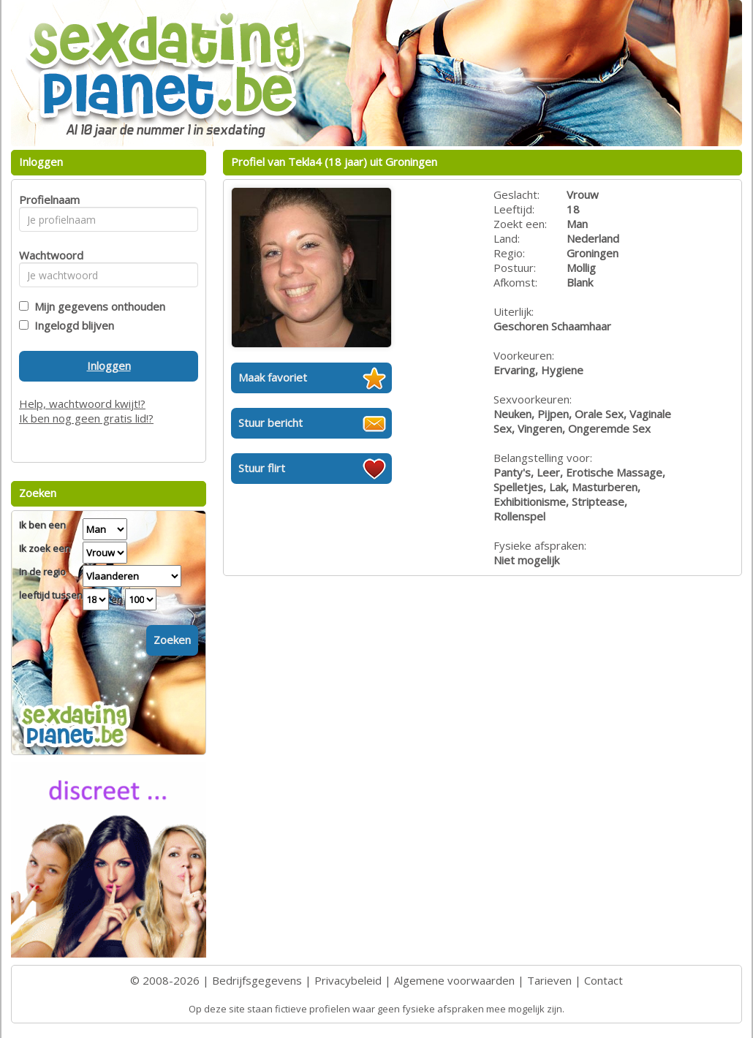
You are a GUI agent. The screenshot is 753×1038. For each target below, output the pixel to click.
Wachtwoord (47, 255)
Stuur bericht (270, 422)
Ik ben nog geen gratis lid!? (86, 418)
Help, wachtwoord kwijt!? (82, 403)
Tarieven (549, 980)
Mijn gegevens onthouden (97, 306)
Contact (603, 980)
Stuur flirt (261, 468)
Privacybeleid (348, 980)
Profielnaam (47, 199)
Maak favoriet (272, 377)
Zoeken (172, 639)
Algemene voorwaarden (454, 980)
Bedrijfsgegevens (257, 980)
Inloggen (109, 365)
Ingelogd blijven (71, 325)
